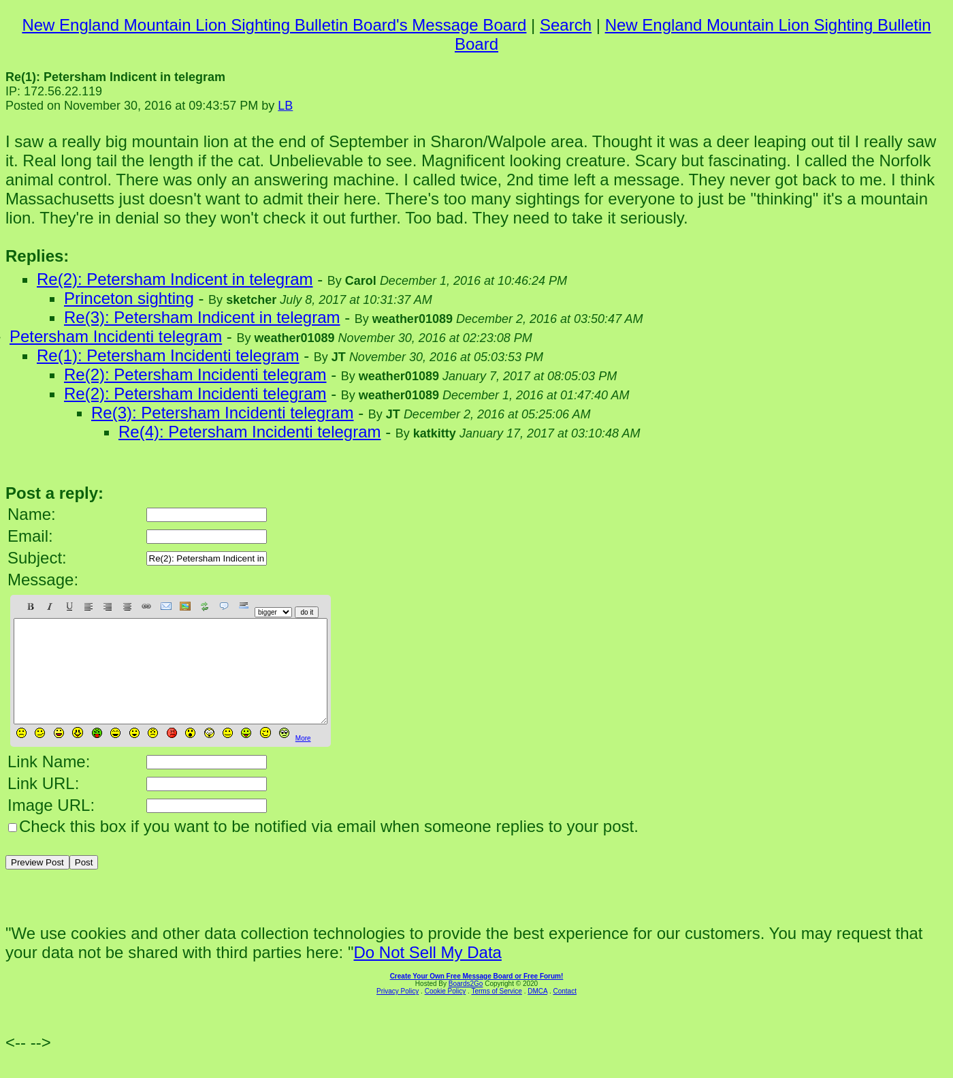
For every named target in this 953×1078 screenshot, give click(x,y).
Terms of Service (496, 1011)
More (303, 759)
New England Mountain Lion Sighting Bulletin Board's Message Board (274, 25)
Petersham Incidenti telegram (116, 336)
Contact (564, 1011)
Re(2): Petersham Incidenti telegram (195, 374)
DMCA (537, 1011)
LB (285, 105)
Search (566, 25)
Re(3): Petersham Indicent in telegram (202, 317)
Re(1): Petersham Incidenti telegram (168, 355)
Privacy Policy (397, 1011)
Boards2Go (466, 1004)
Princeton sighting (129, 298)
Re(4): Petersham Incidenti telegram (249, 431)
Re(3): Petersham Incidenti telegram (222, 412)
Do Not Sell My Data (427, 973)
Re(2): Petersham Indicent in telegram (175, 279)
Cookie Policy (445, 1011)
